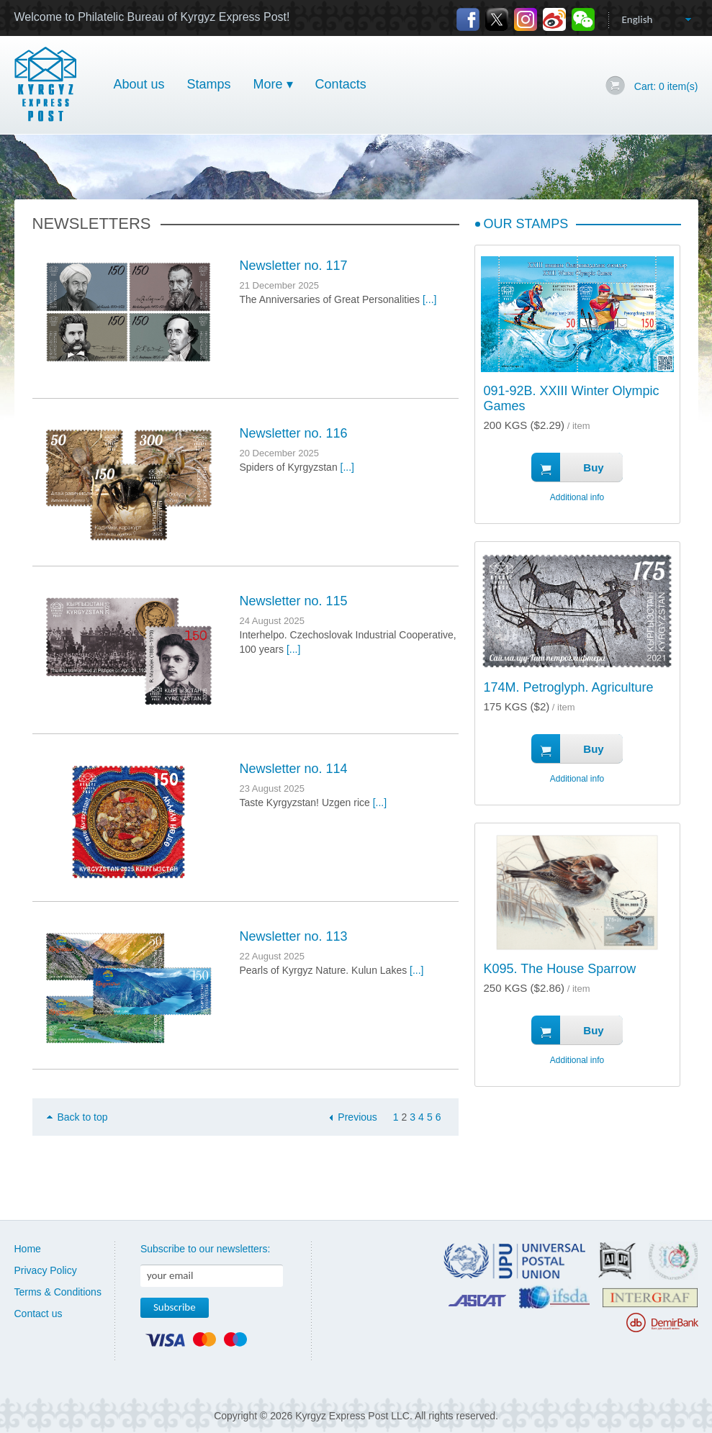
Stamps (209, 84)
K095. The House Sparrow (560, 969)
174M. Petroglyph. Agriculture (569, 687)
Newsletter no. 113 (294, 936)
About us (139, 84)
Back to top (83, 1117)
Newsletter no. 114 (294, 768)
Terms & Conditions (58, 1292)
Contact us (38, 1313)
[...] (429, 299)
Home (27, 1249)
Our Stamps (526, 224)
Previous (357, 1117)
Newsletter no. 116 (294, 433)
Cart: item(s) (666, 86)
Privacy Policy (45, 1270)
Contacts (340, 84)
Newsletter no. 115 (294, 601)
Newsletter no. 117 (294, 265)
